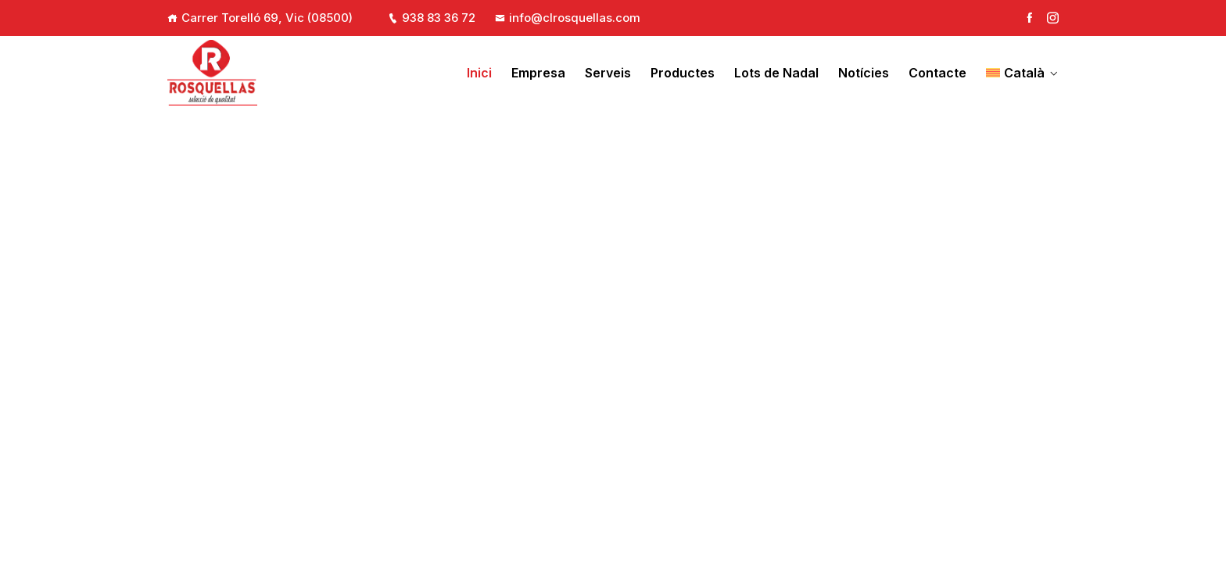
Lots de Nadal (776, 73)
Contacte (937, 73)
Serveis (608, 73)
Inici (479, 73)
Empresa (538, 73)
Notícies (863, 73)
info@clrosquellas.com (567, 17)
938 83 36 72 (431, 17)
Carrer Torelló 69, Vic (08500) (267, 17)
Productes (683, 73)
